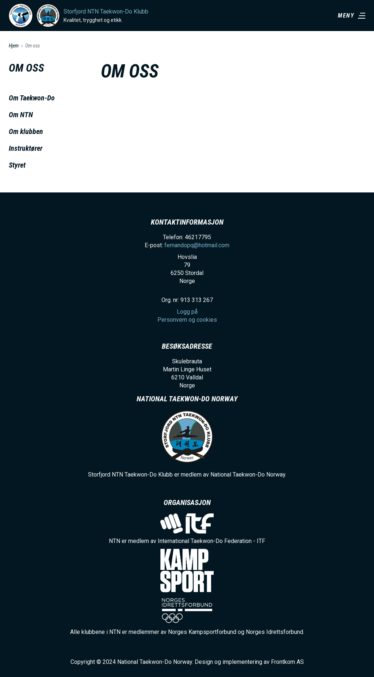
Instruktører (25, 148)
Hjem (14, 46)
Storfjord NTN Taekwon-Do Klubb (106, 11)
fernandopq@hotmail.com (196, 245)
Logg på (187, 311)
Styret (17, 165)
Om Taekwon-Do (32, 97)
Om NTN (21, 114)
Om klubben (26, 131)
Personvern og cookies (187, 319)
